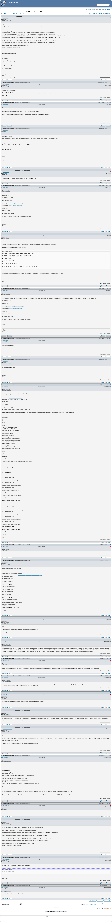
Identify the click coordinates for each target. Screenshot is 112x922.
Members (98, 9)
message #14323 (17, 384)
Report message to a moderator (105, 77)
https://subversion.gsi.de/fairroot (15, 205)
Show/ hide (10, 251)
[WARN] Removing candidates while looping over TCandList (98, 902)
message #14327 (17, 560)
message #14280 (17, 128)
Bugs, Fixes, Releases (20, 11)
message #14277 (17, 102)
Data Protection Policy (64, 916)
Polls (14, 13)
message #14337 (17, 755)
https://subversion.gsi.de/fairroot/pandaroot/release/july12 (30, 575)
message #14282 (17, 185)
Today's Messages (8, 13)
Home (108, 9)
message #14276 (17, 82)
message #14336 (27, 755)
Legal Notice (55, 916)
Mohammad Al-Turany (7, 619)
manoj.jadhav (5, 18)
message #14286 (17, 359)
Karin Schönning (4, 386)
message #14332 (17, 692)
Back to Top (56, 907)
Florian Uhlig (5, 104)
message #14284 (17, 288)
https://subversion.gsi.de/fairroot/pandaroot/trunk (14, 203)
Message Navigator (20, 13)
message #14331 (17, 675)
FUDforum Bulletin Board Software (59, 919)
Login (104, 9)
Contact (44, 916)
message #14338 (17, 803)
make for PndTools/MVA (91, 904)
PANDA (6, 11)
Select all (6, 251)
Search (88, 9)
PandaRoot (11, 11)
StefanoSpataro (6, 84)
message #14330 (17, 658)
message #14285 (17, 338)
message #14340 (27, 857)
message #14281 (17, 170)
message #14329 (27, 658)
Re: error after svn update (8, 82)
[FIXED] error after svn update (9, 16)
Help (93, 9)
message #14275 (19, 16)
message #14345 (17, 857)
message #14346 (17, 885)
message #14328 (17, 617)
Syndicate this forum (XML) (102, 908)
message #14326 (17, 544)
